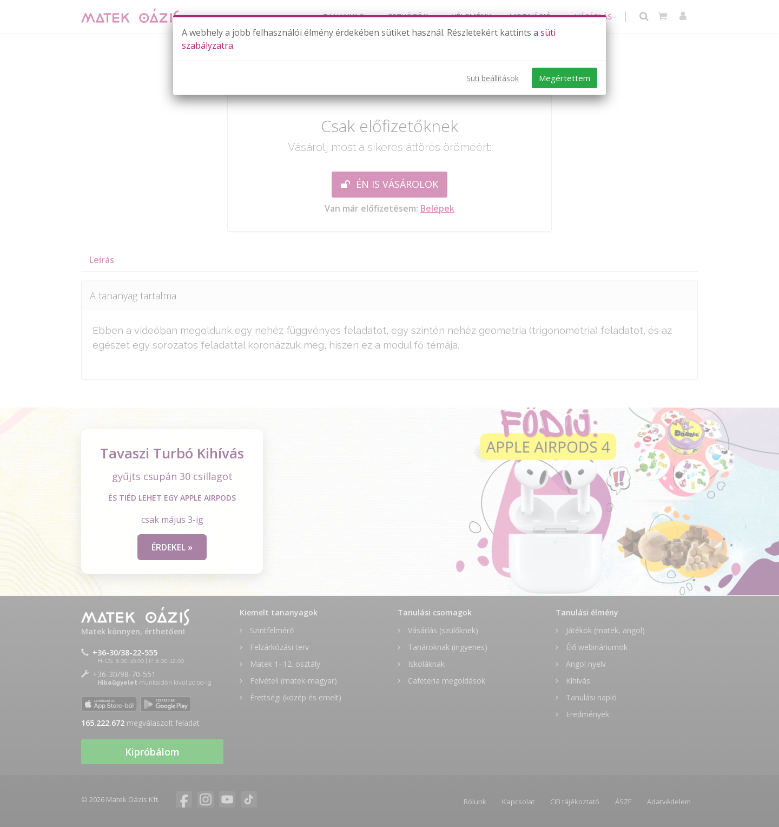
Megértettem (564, 78)
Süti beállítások (492, 78)
